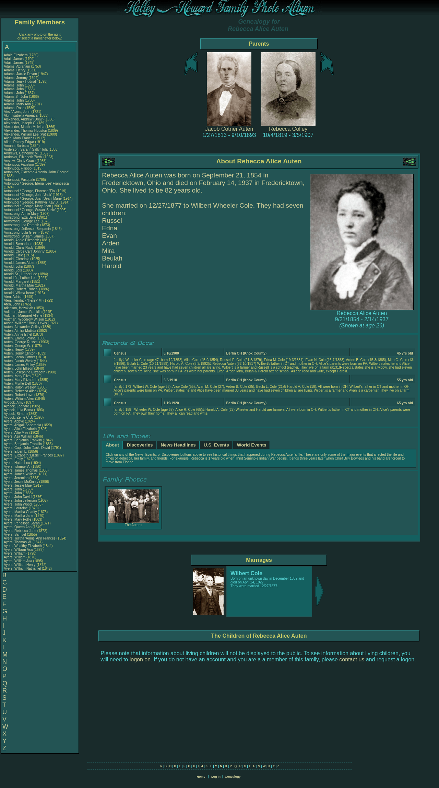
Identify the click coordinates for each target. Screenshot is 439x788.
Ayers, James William (20, 474)
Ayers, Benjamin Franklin (23, 440)
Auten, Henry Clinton (19, 353)
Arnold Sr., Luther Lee (20, 274)
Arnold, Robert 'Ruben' (21, 289)
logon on (140, 659)
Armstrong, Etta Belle (20, 217)
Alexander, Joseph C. (20, 123)
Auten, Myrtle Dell (17, 383)
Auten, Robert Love (18, 395)
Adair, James (14, 59)
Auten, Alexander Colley (22, 327)
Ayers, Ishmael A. (17, 466)
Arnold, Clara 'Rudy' (19, 248)
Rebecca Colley (288, 129)
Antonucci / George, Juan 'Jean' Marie (33, 198)
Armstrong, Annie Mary (21, 214)
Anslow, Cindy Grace (20, 161)
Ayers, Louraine (16, 508)
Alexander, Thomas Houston (25, 130)
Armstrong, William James (24, 236)
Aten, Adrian (13, 297)
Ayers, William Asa (18, 561)
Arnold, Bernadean (18, 244)
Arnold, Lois (13, 270)
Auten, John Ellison (18, 368)
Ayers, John (13, 489)
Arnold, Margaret (17, 281)
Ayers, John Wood (18, 504)
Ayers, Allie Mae (16, 432)
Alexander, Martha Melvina (24, 127)
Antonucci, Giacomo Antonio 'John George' (36, 172)
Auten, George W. (17, 346)
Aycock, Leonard (17, 406)
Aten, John (12, 304)
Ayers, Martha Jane (19, 516)
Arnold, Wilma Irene (19, 293)
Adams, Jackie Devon (20, 74)
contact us (351, 659)
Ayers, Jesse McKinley (21, 482)
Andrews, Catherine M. (21, 153)
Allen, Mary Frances (19, 138)
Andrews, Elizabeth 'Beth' (24, 157)
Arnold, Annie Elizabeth (21, 240)
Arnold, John (14, 266)
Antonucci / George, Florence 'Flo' (30, 191)
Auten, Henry (14, 349)
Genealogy (233, 776)
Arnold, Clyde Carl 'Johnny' (24, 251)
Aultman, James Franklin (22, 312)
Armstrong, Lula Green (21, 232)
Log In (216, 776)
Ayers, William (15, 553)
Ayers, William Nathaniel (22, 568)
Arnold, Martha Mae (19, 285)
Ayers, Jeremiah (16, 478)
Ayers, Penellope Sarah (22, 523)
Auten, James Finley (19, 365)
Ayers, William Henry (20, 565)
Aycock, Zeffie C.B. (18, 417)
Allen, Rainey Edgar (19, 142)
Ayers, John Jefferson (20, 500)
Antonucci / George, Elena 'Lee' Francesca (36, 183)
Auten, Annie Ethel (18, 334)
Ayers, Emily (14, 459)
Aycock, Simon (15, 414)
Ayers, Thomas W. (18, 542)
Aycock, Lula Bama (18, 410)
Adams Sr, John (16, 96)
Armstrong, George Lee (22, 221)
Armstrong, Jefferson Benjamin (27, 229)
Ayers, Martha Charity (20, 512)
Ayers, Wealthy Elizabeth (23, 546)
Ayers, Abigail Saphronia (22, 425)
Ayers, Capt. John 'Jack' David (27, 448)
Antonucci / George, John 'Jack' (28, 195)
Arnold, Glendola (17, 259)
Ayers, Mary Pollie (17, 519)
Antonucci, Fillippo (18, 168)
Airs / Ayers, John (17, 112)
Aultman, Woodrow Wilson (24, 319)
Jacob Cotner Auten (229, 129)
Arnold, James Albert (19, 263)
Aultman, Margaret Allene (23, 315)
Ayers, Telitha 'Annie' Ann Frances (30, 538)
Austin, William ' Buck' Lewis (25, 323)
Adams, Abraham (17, 66)
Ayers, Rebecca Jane (20, 531)
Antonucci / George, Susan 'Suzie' (30, 210)
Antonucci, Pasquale (20, 180)
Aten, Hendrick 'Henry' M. (23, 300)
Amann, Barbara (17, 146)
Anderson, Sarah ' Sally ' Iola (26, 149)
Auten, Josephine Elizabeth (24, 372)
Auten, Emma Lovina (20, 338)
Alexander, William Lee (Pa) (25, 134)
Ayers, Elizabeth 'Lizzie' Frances (28, 455)
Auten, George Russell (21, 342)
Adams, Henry (15, 70)
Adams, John (14, 85)
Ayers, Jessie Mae (18, 485)
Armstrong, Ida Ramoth (21, 225)
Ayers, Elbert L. (15, 451)
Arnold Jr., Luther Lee (20, 278)
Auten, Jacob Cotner (19, 357)
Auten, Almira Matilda (20, 331)
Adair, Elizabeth (16, 55)
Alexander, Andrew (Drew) (24, 119)
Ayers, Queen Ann (18, 527)
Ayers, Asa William (18, 436)
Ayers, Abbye (14, 421)
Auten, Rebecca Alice (20, 391)
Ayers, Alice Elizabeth (20, 429)
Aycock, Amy (14, 402)
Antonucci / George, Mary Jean (28, 206)
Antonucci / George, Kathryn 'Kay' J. (31, 202)
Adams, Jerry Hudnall (20, 81)
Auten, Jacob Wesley (20, 361)
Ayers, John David (18, 497)
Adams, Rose (14, 108)
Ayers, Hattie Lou (17, 463)
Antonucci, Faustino (19, 164)
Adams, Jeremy (16, 78)
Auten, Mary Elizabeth (20, 380)
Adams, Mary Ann (18, 104)
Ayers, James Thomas (21, 470)
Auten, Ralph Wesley (20, 387)
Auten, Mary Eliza (17, 376)
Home (201, 776)
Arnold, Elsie (14, 255)
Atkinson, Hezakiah (19, 308)
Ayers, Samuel (15, 534)
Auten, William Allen (19, 399)
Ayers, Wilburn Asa (18, 550)
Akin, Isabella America (20, 115)
